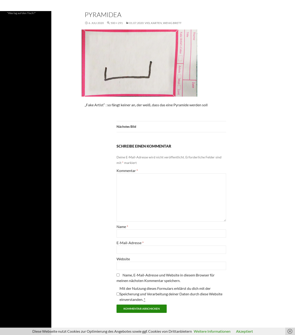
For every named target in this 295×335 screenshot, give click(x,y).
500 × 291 (117, 23)
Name (122, 226)
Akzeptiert (244, 331)
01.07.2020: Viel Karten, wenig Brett (155, 23)
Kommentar (127, 170)
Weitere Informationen (212, 331)
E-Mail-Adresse (130, 242)
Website (123, 259)
